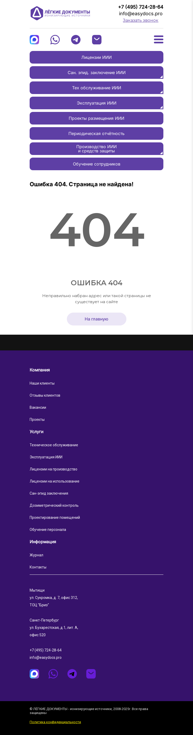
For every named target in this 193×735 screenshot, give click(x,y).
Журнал (36, 555)
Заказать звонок (140, 20)
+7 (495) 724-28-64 (140, 7)
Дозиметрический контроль (54, 505)
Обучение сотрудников (96, 164)
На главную (96, 319)
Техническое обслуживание (54, 445)
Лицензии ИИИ (96, 57)
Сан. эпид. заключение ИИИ (97, 72)
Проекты (37, 419)
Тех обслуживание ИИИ (96, 87)
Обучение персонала (48, 529)
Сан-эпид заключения (49, 493)
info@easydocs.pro (141, 13)
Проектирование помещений (55, 517)
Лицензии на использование (54, 481)
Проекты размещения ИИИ (96, 118)
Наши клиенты (42, 383)
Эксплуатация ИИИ (96, 103)
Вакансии (38, 407)
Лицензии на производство (53, 469)
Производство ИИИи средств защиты (96, 148)
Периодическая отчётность (96, 133)
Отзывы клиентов (45, 395)
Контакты (38, 567)
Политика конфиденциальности (55, 722)
